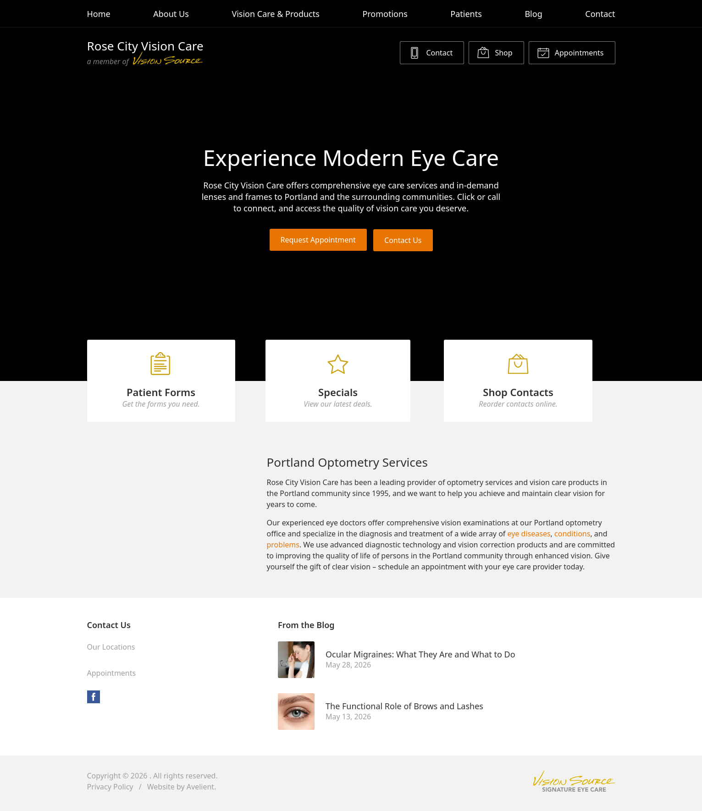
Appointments (570, 52)
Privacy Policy (110, 791)
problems (282, 549)
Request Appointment (317, 240)
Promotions (384, 13)
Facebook (93, 701)
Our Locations (111, 651)
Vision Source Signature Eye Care (574, 785)
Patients (466, 13)
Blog (533, 13)
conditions (572, 538)
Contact (600, 13)
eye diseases (529, 538)
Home (99, 13)
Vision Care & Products (275, 13)
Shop (494, 52)
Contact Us (403, 240)
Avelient (200, 791)
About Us (171, 13)
